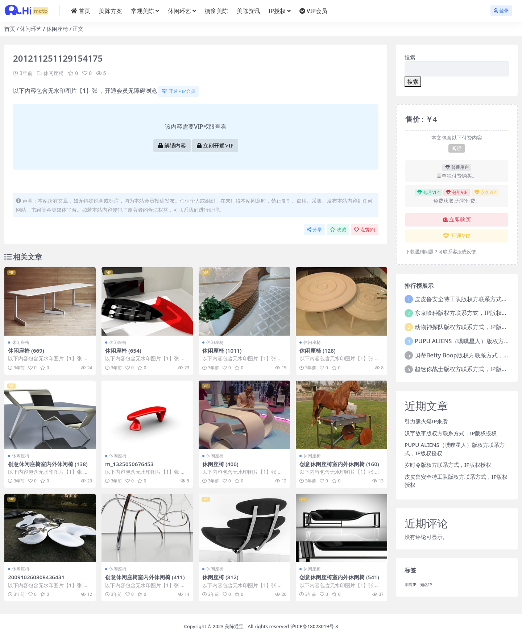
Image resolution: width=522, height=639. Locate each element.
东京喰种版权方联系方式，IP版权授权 (464, 313)
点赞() (364, 229)
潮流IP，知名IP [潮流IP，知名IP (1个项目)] (418, 584)
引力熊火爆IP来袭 (426, 421)
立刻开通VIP (215, 146)
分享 (314, 229)
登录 (501, 10)
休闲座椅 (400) (220, 464)
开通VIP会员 (178, 91)
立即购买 (457, 220)
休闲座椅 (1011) (222, 350)
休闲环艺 (31, 28)
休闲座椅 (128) (317, 350)
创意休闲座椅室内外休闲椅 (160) (339, 464)
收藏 (338, 229)
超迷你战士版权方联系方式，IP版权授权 (467, 369)
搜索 (410, 57)
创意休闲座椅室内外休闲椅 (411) (145, 577)
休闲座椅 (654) (123, 350)
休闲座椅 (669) (26, 350)
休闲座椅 (57, 28)
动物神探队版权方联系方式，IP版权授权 (467, 327)
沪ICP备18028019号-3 (314, 626)
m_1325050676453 (129, 464)
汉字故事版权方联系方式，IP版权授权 (451, 433)
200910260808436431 (36, 577)
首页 (9, 28)
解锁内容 (172, 146)
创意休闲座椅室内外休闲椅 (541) (339, 577)
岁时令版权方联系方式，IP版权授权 (448, 464)
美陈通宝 (234, 626)
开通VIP (456, 236)
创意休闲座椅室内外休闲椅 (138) (48, 464)
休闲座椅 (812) (220, 577)
